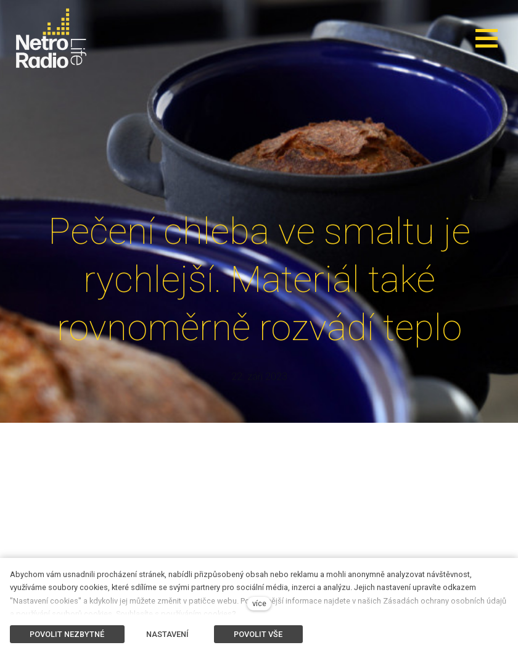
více (259, 603)
